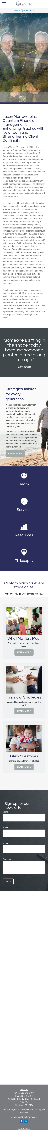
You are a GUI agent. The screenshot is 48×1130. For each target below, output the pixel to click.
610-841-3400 (27, 1093)
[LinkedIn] (26, 1121)
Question (7, 859)
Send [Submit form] (8, 881)
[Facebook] (21, 1121)
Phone (5, 843)
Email (5, 828)
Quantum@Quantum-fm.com (24, 1117)
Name (5, 812)
